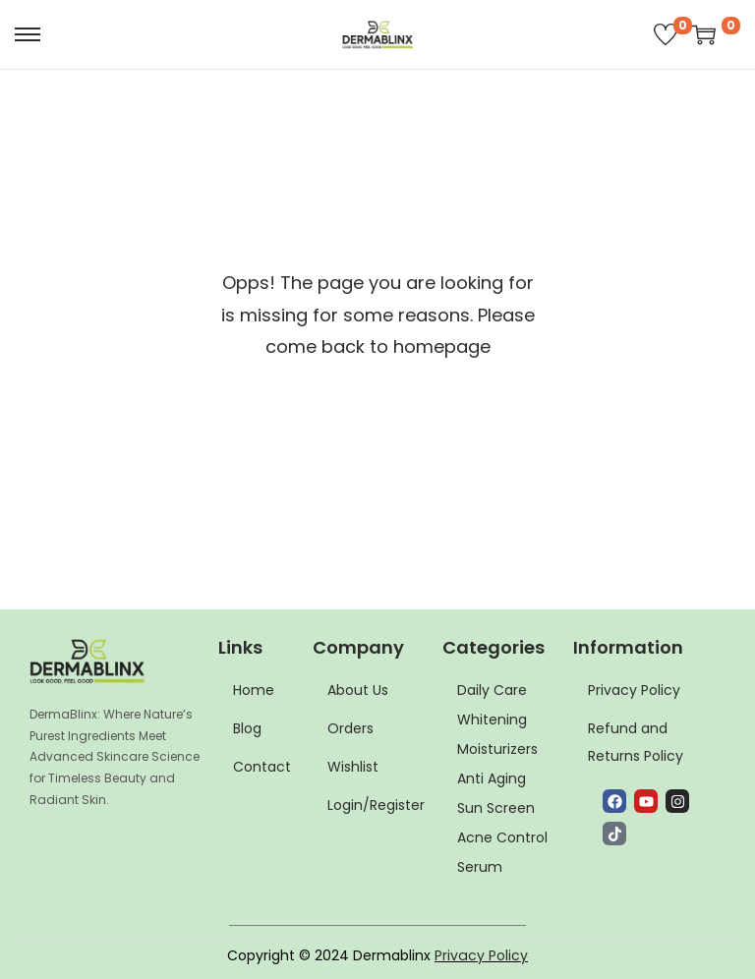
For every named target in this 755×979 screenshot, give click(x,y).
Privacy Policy (482, 955)
